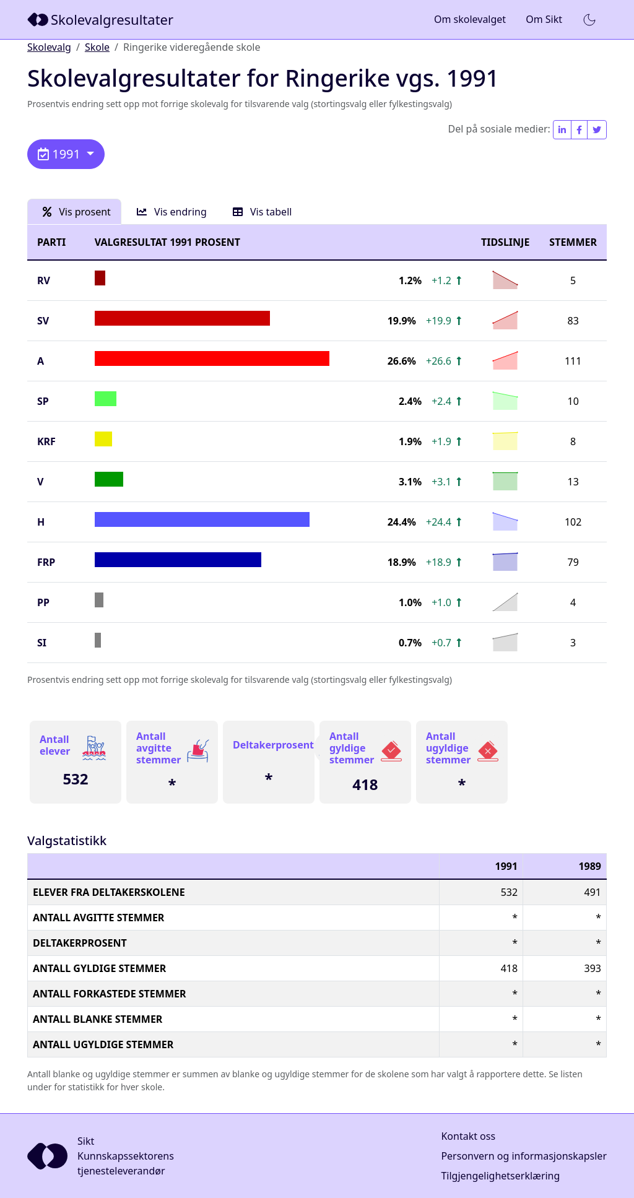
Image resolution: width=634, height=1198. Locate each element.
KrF (46, 441)
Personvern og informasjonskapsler (524, 1156)
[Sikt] (101, 19)
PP (43, 602)
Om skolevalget (470, 19)
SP (43, 401)
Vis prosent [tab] (77, 212)
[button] (589, 20)
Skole (97, 47)
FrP (46, 562)
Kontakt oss (468, 1136)
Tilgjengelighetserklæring (500, 1176)
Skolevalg (49, 47)
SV (43, 321)
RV (43, 280)
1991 (61, 153)
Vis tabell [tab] (262, 212)
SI (41, 642)
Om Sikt (544, 19)
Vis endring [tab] (172, 212)
